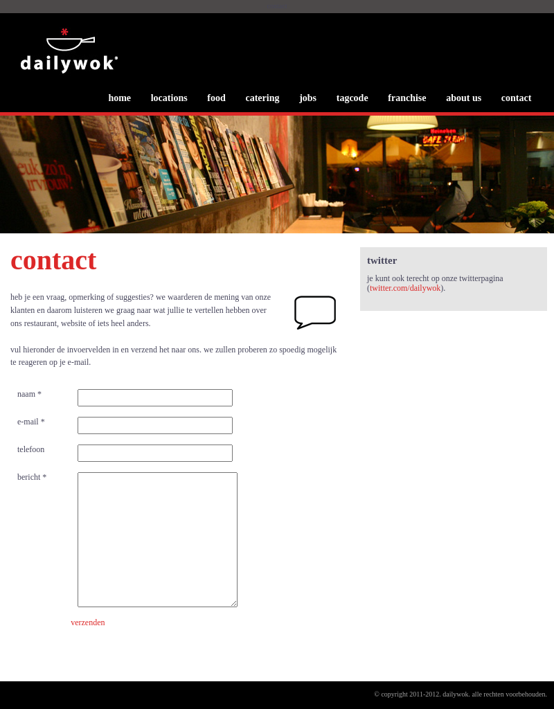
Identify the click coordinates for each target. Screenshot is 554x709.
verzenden (88, 622)
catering (262, 98)
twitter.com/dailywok (405, 288)
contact (516, 98)
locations (169, 98)
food (216, 98)
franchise (407, 98)
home (119, 98)
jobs (307, 98)
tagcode (352, 98)
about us (463, 98)
